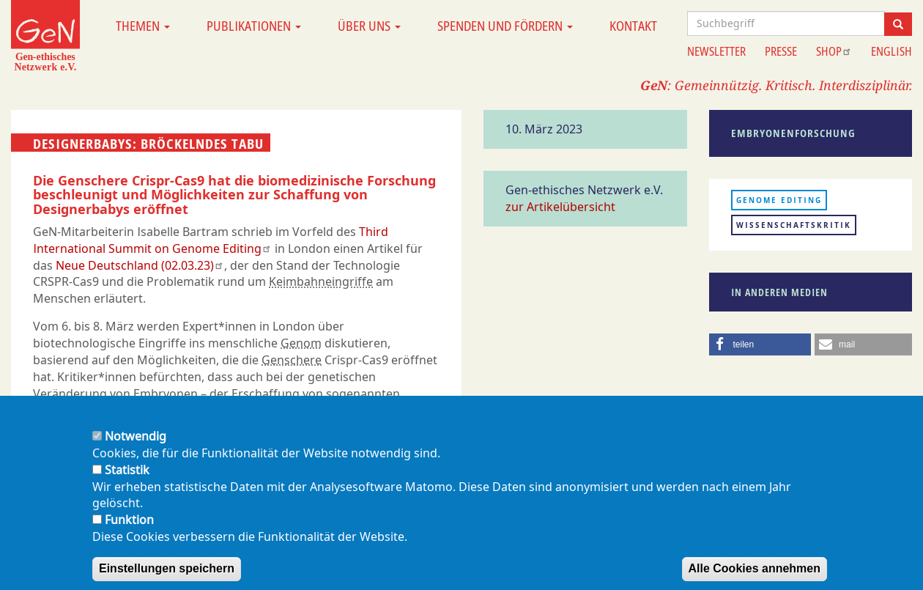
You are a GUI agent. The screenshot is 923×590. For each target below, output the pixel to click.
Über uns (369, 25)
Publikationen (254, 25)
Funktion (129, 531)
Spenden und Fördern (505, 25)
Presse (781, 51)
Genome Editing (779, 200)
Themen (143, 25)
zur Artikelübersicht (560, 207)
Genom (301, 343)
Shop (834, 51)
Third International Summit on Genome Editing (210, 240)
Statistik (127, 481)
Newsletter (716, 51)
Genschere (292, 360)
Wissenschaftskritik (793, 225)
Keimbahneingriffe (321, 281)
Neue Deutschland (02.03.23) (140, 265)
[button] (760, 344)
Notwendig (135, 448)
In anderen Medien (779, 292)
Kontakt (633, 25)
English (891, 51)
